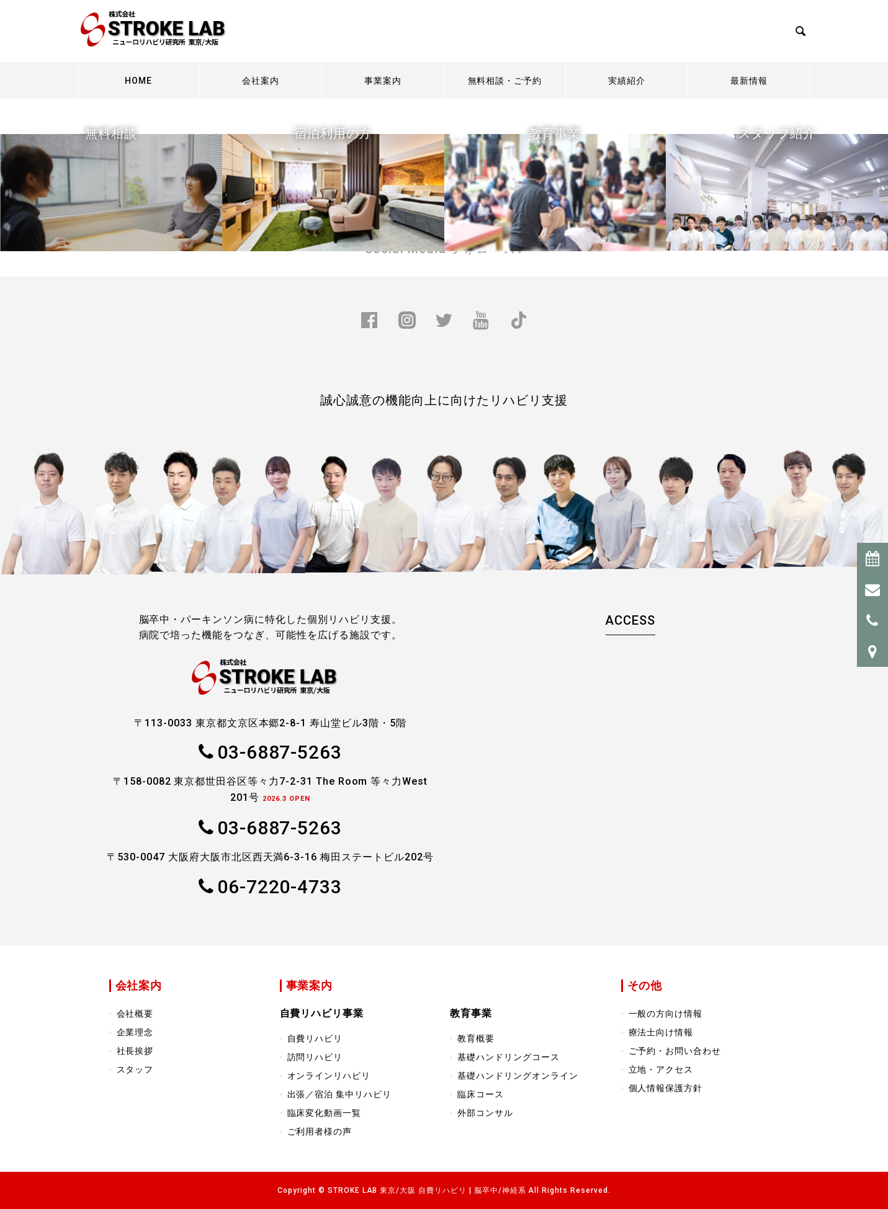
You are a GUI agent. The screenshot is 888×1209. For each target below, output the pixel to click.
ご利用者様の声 (319, 1131)
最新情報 (749, 81)
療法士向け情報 (661, 1032)
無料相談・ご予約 (505, 81)
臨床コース (480, 1094)
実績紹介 (626, 81)
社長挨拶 (135, 1051)
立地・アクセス (661, 1069)
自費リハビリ (315, 1038)
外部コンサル (485, 1113)
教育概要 (476, 1038)
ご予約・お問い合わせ (675, 1051)
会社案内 (260, 81)
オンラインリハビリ (329, 1076)
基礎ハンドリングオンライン (517, 1076)
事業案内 (382, 81)
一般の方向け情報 (666, 1014)
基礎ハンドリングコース (508, 1057)
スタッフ (135, 1069)
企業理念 (135, 1032)
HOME (138, 81)
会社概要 (135, 1014)
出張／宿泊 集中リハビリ (339, 1094)
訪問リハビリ (315, 1057)
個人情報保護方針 (666, 1088)
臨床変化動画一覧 (324, 1113)
